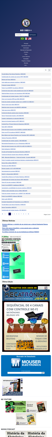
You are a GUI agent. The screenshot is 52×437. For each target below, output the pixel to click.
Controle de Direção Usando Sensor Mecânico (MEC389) (15, 154)
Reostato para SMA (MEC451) (9, 165)
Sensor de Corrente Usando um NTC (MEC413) (13, 121)
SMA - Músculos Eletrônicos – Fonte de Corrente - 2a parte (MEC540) (18, 157)
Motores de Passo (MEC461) (9, 79)
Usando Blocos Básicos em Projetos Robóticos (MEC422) (15, 177)
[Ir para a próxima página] (26, 214)
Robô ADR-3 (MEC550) (7, 127)
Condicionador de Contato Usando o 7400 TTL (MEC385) (15, 96)
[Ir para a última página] (28, 214)
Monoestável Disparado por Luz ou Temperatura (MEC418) (16, 143)
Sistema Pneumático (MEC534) (9, 138)
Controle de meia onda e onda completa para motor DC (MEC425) (17, 90)
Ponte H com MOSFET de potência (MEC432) (12, 88)
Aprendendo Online (26, 45)
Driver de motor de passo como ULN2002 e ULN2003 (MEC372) (17, 129)
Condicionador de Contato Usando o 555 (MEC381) (14, 210)
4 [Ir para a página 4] (14, 214)
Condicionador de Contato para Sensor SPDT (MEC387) (15, 179)
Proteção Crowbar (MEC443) (9, 85)
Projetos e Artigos (26, 61)
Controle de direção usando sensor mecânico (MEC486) (15, 113)
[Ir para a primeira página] (2, 214)
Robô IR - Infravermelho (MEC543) (10, 174)
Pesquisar (33, 34)
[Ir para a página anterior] (5, 214)
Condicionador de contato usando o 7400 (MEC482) (14, 140)
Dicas (26, 54)
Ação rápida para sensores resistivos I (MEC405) (13, 82)
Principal (26, 43)
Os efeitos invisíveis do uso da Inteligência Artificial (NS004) (20, 232)
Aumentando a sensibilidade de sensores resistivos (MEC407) (17, 188)
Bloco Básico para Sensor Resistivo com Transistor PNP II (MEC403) (18, 135)
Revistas (26, 63)
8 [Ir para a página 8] (23, 214)
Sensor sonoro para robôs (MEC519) (10, 104)
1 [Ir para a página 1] (7, 214)
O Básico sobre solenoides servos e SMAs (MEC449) (14, 190)
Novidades (26, 58)
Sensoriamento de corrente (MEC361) (11, 171)
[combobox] (22, 34)
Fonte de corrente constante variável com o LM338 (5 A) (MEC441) (18, 101)
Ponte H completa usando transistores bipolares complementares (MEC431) (20, 160)
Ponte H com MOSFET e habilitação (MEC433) (13, 185)
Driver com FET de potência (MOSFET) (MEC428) (13, 132)
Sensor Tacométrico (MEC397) (9, 207)
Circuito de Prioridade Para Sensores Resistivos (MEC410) (16, 152)
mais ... (26, 65)
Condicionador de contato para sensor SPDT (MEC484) (15, 76)
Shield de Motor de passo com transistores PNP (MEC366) (16, 93)
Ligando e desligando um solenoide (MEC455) (13, 118)
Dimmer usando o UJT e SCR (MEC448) (11, 168)
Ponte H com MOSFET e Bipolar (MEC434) (12, 196)
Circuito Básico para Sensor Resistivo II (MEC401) (14, 204)
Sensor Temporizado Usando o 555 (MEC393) (13, 115)
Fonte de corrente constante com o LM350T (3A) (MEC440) (16, 193)
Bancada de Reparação (26, 50)
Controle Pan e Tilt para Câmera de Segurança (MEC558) (15, 124)
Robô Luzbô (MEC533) (7, 199)
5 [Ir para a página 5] (16, 214)
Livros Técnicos (26, 56)
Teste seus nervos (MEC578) (9, 110)
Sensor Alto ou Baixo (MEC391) (9, 163)
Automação (26, 48)
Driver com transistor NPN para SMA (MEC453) (13, 99)
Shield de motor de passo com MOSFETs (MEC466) (14, 107)
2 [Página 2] (9, 214)
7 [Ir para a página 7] (21, 214)
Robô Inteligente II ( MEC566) (9, 149)
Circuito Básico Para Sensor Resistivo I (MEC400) (14, 74)
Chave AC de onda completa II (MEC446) (11, 182)
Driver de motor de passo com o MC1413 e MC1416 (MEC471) (17, 146)
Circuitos (26, 52)
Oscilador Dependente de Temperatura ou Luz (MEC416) (15, 202)
